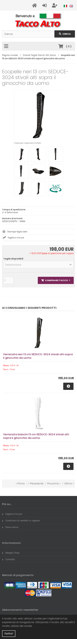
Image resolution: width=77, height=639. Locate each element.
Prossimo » (54, 483)
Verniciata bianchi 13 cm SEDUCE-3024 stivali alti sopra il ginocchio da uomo (36, 436)
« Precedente (36, 483)
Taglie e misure (16, 237)
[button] (38, 264)
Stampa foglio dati (17, 231)
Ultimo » (69, 483)
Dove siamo (10, 527)
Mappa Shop (10, 552)
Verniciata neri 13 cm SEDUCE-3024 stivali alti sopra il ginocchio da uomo (38, 356)
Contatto (8, 559)
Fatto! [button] (9, 633)
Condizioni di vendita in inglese (21, 520)
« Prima (20, 483)
